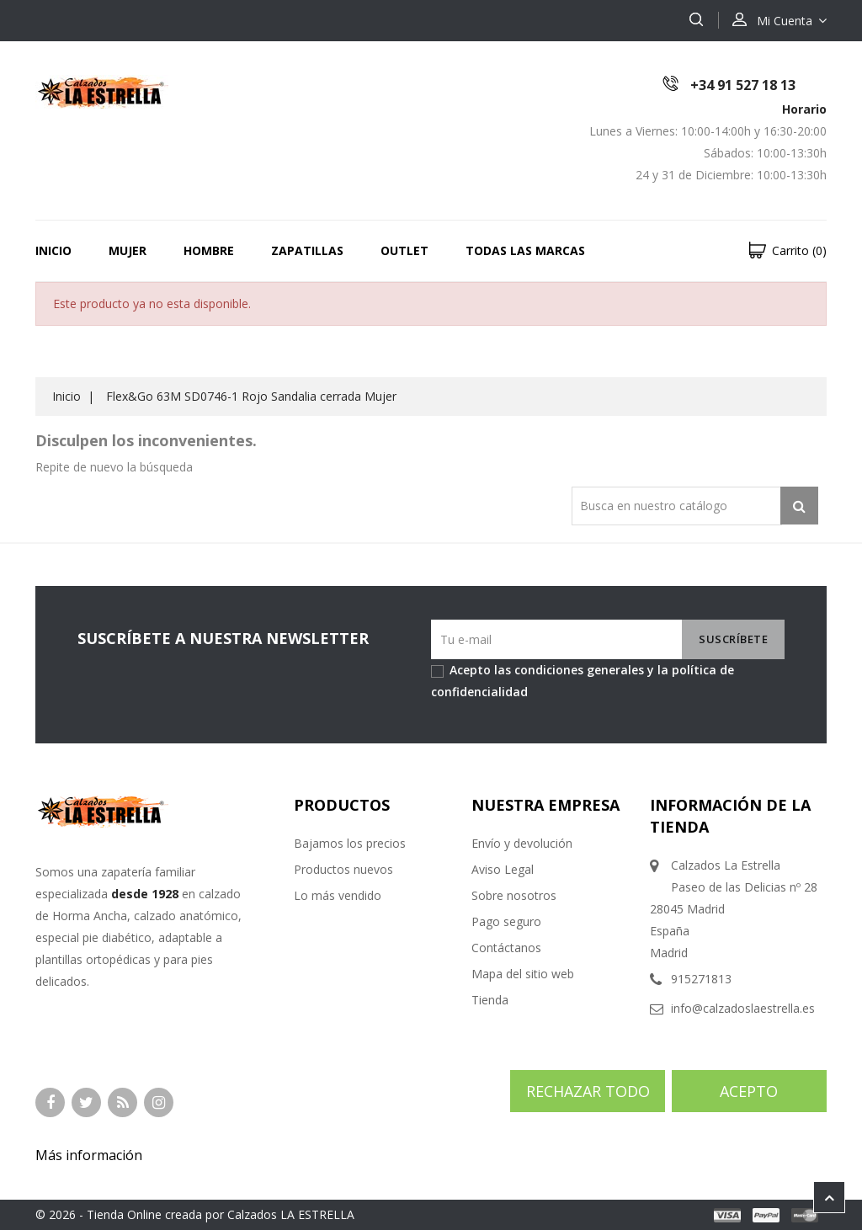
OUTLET (404, 250)
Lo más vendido (337, 895)
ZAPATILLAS (307, 250)
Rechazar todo (588, 1091)
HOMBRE (209, 250)
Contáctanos (506, 948)
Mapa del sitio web (522, 974)
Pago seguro (506, 921)
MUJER (127, 250)
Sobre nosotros (513, 895)
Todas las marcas (525, 250)
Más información (88, 1155)
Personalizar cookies (211, 1155)
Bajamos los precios (350, 843)
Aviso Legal (502, 869)
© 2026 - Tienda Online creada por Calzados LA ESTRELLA (194, 1214)
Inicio (53, 250)
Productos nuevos (343, 869)
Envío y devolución (521, 843)
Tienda (489, 1000)
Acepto (749, 1091)
